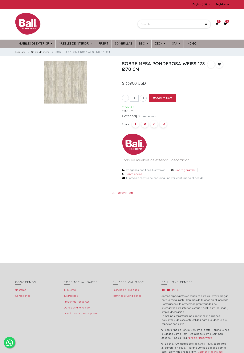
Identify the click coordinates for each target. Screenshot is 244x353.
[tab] (122, 192)
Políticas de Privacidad (126, 289)
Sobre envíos (134, 173)
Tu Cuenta (70, 289)
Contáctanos (22, 295)
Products (20, 51)
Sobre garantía (185, 169)
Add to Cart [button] (162, 97)
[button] (211, 64)
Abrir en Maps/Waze (200, 337)
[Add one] (143, 97)
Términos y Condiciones (127, 295)
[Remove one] (125, 97)
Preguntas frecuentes (76, 301)
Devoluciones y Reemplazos (81, 312)
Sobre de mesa (40, 51)
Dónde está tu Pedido (77, 306)
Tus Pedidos (71, 295)
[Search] (206, 24)
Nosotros (20, 289)
